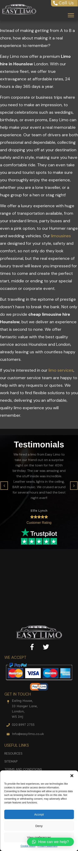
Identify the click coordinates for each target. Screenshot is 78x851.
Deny (39, 826)
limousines (61, 236)
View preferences (39, 837)
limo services (60, 370)
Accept (39, 814)
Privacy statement (47, 846)
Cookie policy (28, 846)
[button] (72, 776)
